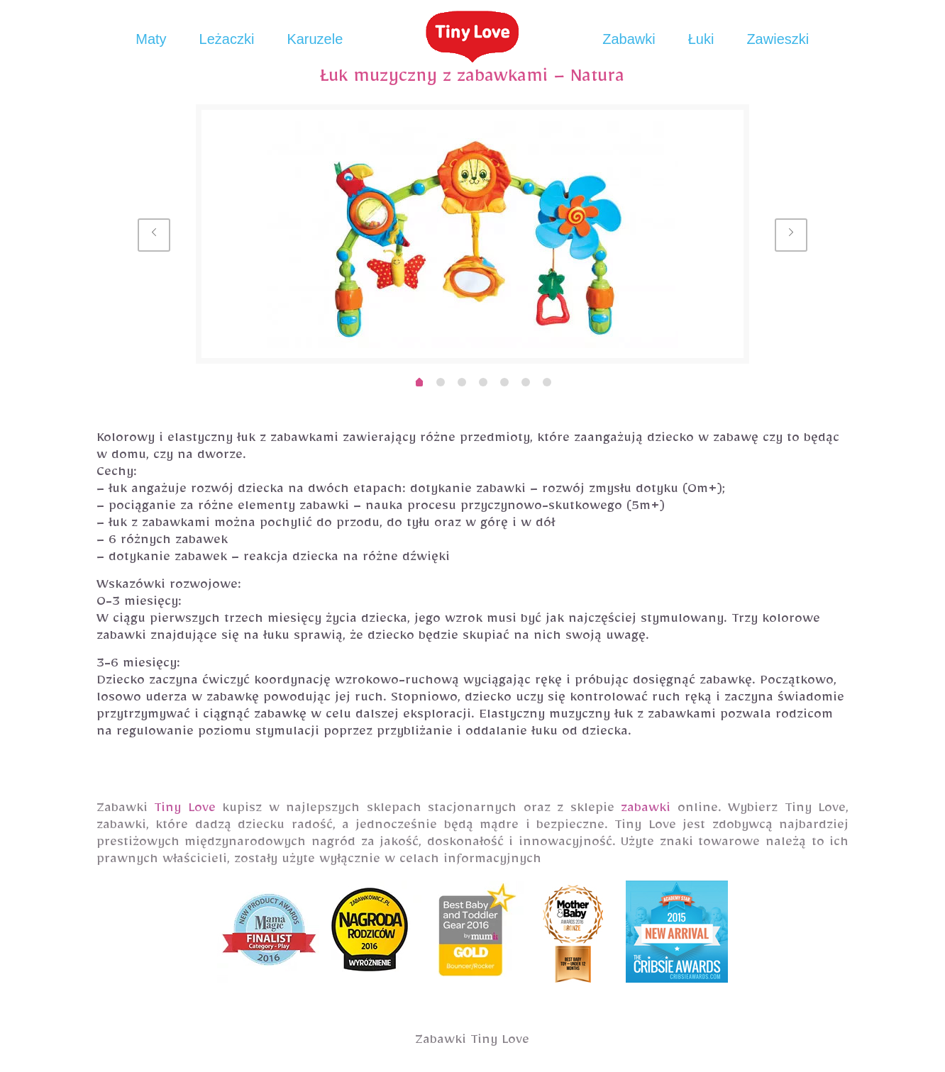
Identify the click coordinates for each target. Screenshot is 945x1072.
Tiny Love (185, 810)
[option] (472, 234)
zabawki (645, 810)
